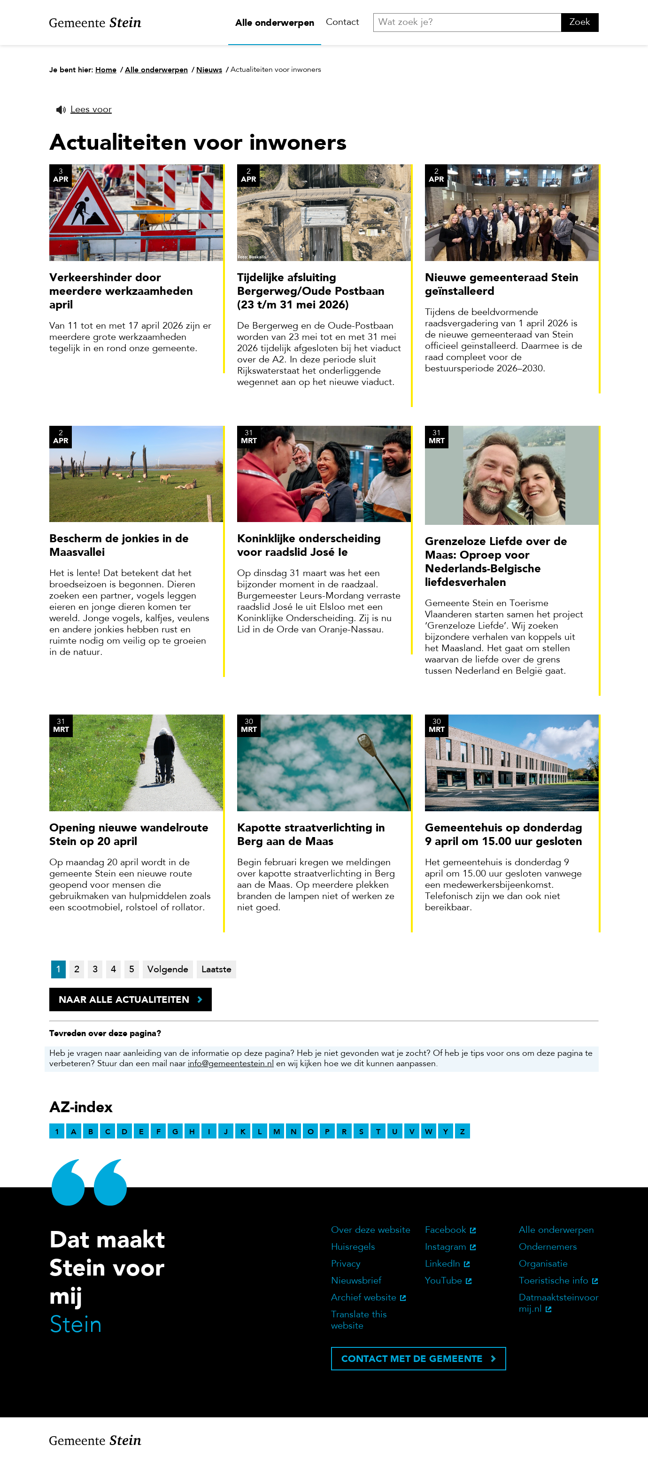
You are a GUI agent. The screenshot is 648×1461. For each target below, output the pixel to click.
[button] (84, 109)
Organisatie (543, 1264)
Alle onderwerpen (274, 22)
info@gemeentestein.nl (231, 1064)
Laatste (216, 970)
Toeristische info (553, 1281)
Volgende (167, 970)
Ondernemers (548, 1247)
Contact (342, 22)
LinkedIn (442, 1264)
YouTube (443, 1281)
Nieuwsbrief (356, 1281)
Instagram (445, 1247)
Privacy (346, 1264)
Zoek (580, 22)
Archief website (363, 1298)
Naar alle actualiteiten (124, 999)
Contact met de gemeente (412, 1358)
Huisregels (353, 1247)
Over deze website (370, 1230)
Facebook (445, 1230)
